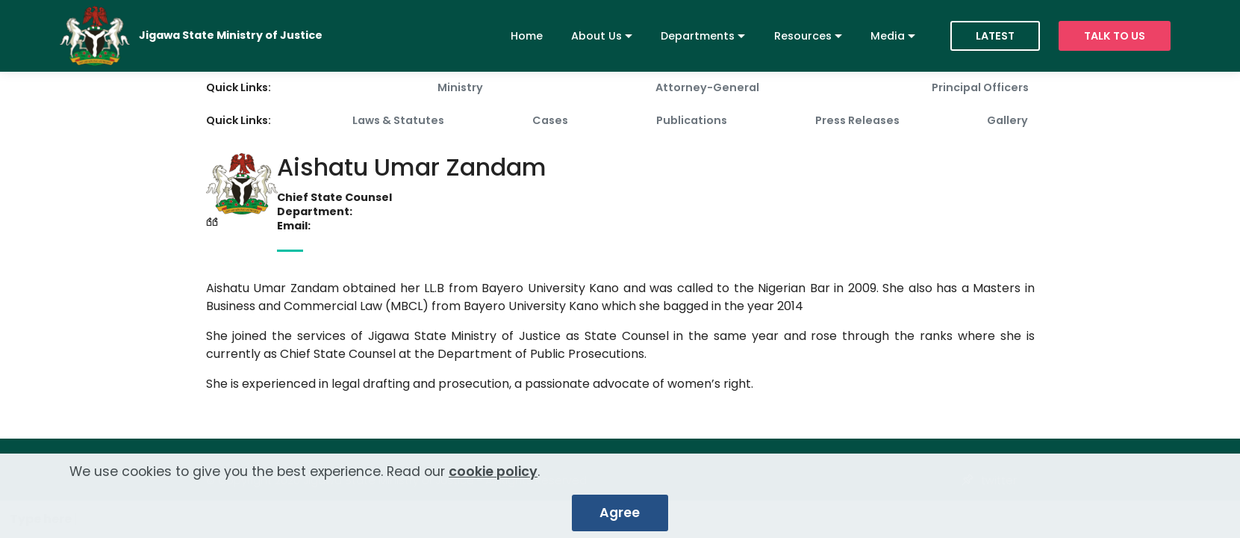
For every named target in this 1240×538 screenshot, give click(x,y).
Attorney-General (707, 87)
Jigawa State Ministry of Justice (231, 35)
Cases (550, 120)
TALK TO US (1114, 35)
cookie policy (493, 477)
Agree (619, 519)
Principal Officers (980, 87)
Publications (691, 120)
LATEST (995, 35)
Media (887, 35)
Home (527, 35)
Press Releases (857, 120)
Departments (698, 35)
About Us (596, 35)
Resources (803, 35)
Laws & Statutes (398, 120)
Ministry (460, 87)
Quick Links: (238, 87)
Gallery (1007, 120)
